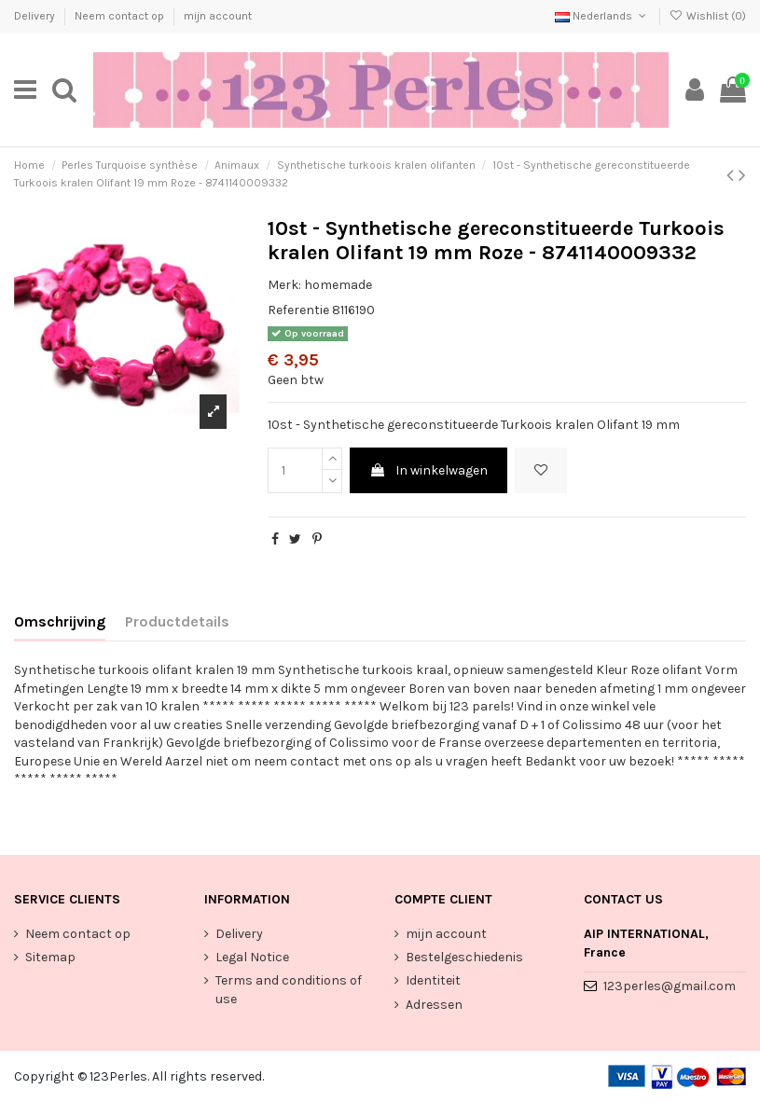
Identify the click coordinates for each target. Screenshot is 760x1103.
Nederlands (602, 15)
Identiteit (433, 980)
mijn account (218, 15)
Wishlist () (708, 15)
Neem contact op (121, 15)
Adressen (434, 1005)
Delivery (36, 15)
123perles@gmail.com (669, 986)
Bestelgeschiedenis (464, 957)
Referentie (298, 310)
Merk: (284, 285)
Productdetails (177, 621)
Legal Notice (252, 957)
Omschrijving (59, 621)
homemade (338, 285)
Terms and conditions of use (288, 989)
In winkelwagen (428, 470)
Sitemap (50, 957)
